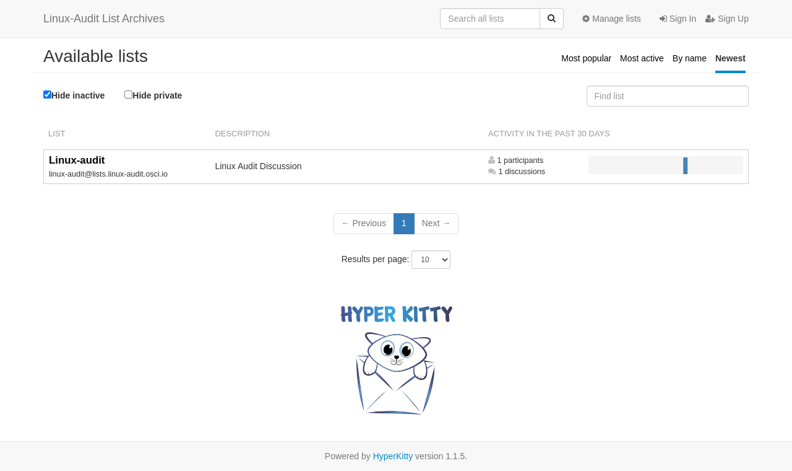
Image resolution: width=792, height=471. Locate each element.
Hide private (153, 95)
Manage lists (611, 19)
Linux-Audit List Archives (104, 18)
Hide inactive (74, 95)
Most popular (586, 58)
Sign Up (727, 19)
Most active (642, 58)
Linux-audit (77, 160)
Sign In (678, 19)
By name (690, 58)
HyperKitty (393, 456)
